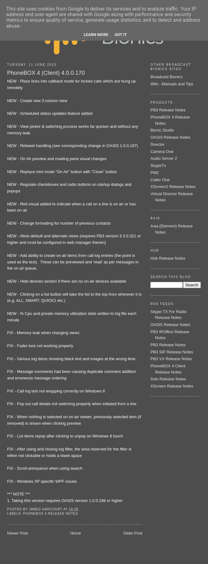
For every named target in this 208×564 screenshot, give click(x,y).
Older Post (132, 533)
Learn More (96, 34)
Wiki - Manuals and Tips (171, 84)
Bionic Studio (162, 130)
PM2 (154, 172)
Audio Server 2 (163, 158)
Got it (121, 34)
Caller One (160, 179)
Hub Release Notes (167, 258)
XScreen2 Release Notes (173, 186)
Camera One (161, 151)
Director (157, 144)
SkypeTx (158, 165)
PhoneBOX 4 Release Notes (50, 513)
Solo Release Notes (168, 379)
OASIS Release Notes (170, 137)
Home (75, 533)
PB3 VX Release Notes (171, 358)
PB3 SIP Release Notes (171, 352)
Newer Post (17, 533)
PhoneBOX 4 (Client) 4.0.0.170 (46, 73)
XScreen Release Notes (171, 386)
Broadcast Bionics (166, 76)
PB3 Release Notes (167, 110)
